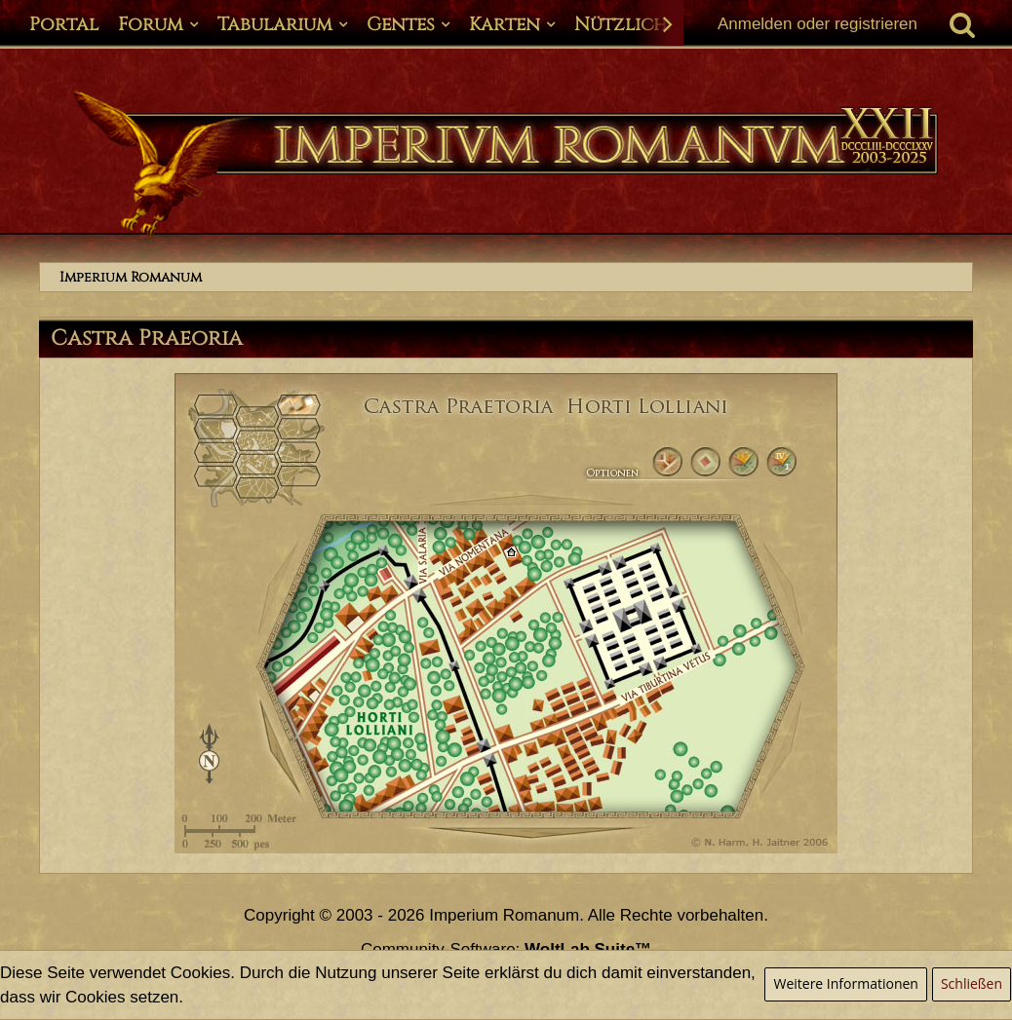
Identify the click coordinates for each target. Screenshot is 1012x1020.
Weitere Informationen (845, 983)
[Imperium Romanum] (506, 163)
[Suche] (962, 24)
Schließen (971, 983)
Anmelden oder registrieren (817, 24)
